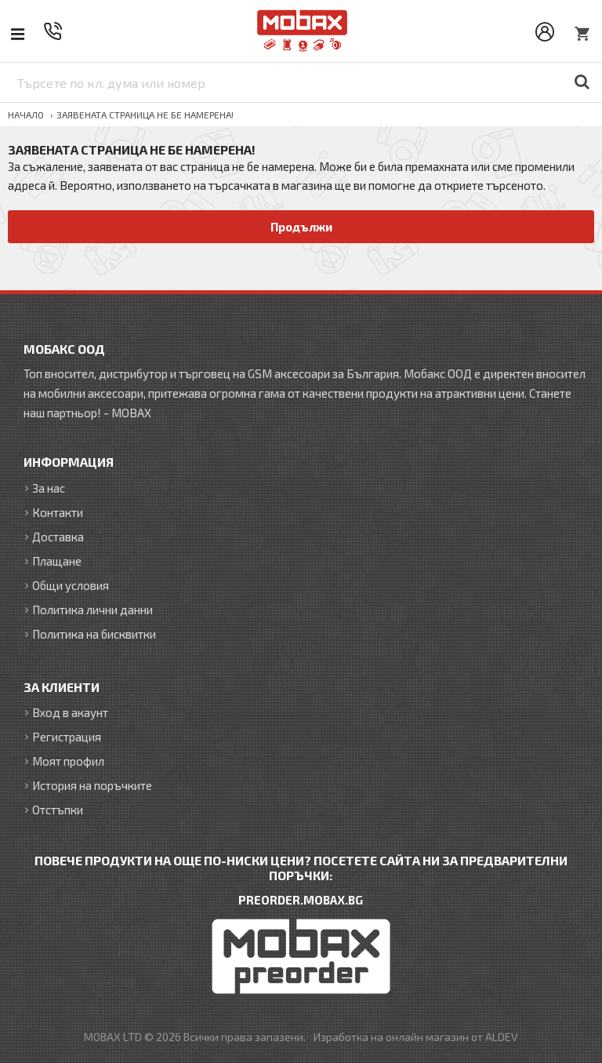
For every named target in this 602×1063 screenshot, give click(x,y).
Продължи (301, 227)
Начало (26, 114)
